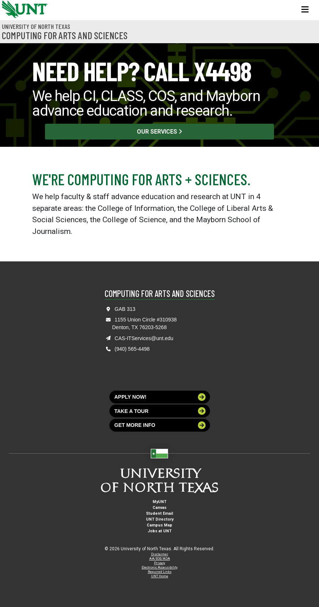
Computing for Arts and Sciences (65, 35)
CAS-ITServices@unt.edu (144, 338)
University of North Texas (36, 26)
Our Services (159, 131)
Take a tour (160, 411)
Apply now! (160, 397)
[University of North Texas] (9, 8)
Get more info (160, 425)
